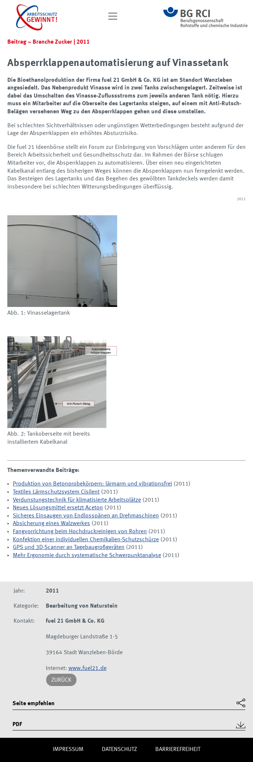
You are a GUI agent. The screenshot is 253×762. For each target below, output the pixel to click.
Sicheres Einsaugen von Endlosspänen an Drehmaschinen (86, 516)
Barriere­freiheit (177, 749)
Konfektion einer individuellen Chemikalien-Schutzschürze (86, 540)
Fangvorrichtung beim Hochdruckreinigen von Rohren (80, 532)
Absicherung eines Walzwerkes (51, 524)
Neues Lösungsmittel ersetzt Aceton (58, 508)
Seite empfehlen (33, 704)
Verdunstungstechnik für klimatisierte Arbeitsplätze (77, 500)
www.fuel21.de (87, 668)
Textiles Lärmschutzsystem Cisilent (56, 492)
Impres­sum (68, 749)
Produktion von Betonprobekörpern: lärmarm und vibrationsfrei (92, 484)
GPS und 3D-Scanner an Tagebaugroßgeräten (68, 547)
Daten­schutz (119, 749)
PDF (17, 725)
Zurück (61, 680)
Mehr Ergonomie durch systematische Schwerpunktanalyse (87, 555)
